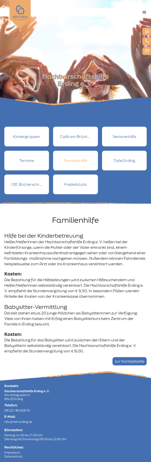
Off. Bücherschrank (28, 184)
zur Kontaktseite (129, 361)
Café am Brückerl (76, 136)
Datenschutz (13, 456)
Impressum (12, 452)
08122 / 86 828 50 (17, 410)
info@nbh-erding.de (18, 422)
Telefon (147, 41)
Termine (26, 160)
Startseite (147, 31)
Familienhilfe (75, 160)
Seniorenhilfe (124, 136)
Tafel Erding (124, 160)
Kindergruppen (26, 136)
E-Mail (147, 51)
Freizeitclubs (75, 184)
